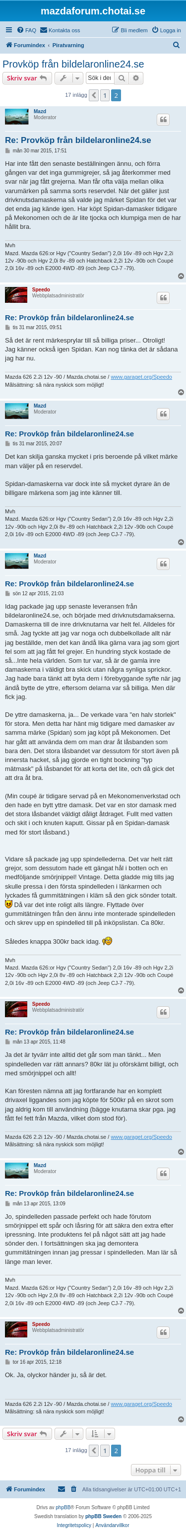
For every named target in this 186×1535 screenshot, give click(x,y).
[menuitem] (26, 30)
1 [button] (105, 95)
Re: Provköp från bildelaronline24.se (78, 140)
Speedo (41, 289)
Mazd (40, 111)
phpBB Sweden (103, 1516)
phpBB (63, 1507)
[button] (94, 95)
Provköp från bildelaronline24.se (73, 64)
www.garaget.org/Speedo (141, 377)
